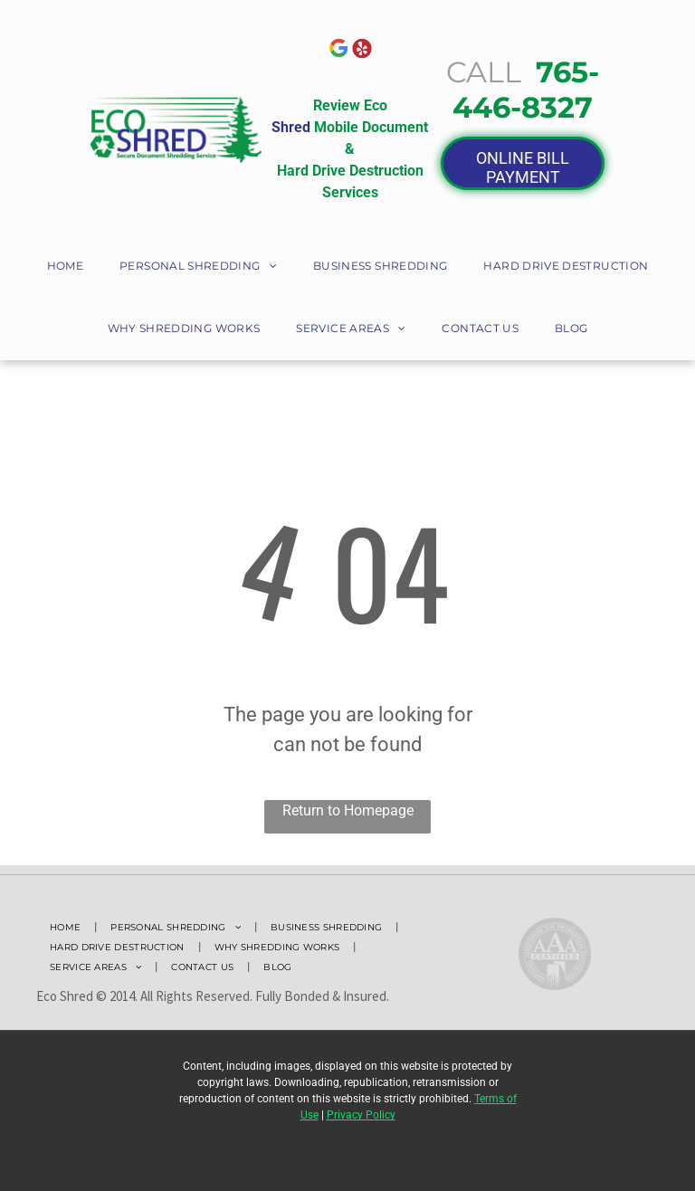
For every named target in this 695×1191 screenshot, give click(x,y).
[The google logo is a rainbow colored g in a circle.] (338, 48)
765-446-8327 (525, 89)
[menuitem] (65, 267)
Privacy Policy (361, 1115)
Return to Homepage (348, 810)
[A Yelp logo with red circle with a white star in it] (362, 48)
